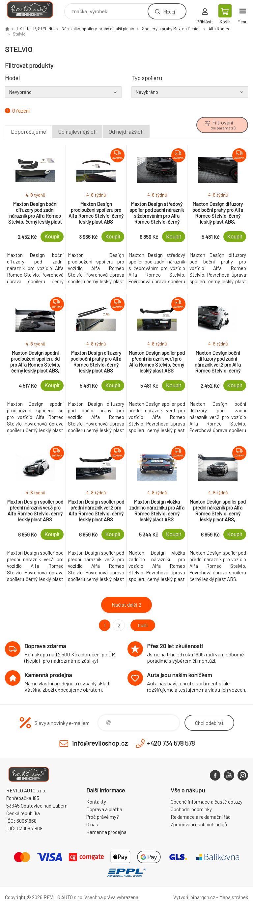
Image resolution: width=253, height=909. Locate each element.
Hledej (169, 11)
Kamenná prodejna (106, 832)
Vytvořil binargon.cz (194, 897)
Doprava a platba (104, 809)
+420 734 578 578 (171, 743)
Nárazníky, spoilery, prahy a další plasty (98, 28)
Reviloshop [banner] (34, 9)
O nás (92, 824)
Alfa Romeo (220, 28)
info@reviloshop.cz (100, 743)
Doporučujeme (28, 131)
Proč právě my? (102, 817)
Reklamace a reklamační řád (201, 817)
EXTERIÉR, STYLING (35, 28)
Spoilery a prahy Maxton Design (171, 28)
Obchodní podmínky (191, 809)
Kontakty (96, 802)
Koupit (51, 236)
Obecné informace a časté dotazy (206, 802)
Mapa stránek (233, 897)
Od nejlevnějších (77, 131)
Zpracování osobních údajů (199, 824)
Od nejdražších (126, 131)
